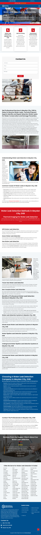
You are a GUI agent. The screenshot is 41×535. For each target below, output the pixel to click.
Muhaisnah (5, 476)
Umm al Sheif (5, 486)
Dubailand (23, 472)
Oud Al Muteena (15, 472)
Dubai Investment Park (25, 485)
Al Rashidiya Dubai (34, 485)
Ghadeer (4, 481)
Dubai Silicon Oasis (25, 478)
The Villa (4, 489)
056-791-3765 (12, 1)
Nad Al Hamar (14, 473)
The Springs (5, 472)
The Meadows (5, 473)
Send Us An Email (7, 525)
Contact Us (24, 515)
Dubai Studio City (24, 473)
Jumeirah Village (15, 489)
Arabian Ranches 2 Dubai (34, 477)
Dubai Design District (25, 489)
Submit (20, 76)
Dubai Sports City (24, 475)
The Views (5, 491)
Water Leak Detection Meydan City (14, 24)
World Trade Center (6, 485)
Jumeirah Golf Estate (6, 475)
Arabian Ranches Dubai (34, 479)
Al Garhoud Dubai (34, 491)
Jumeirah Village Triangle (15, 486)
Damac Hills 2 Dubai (25, 492)
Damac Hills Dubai (25, 494)
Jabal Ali (23, 469)
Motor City (14, 476)
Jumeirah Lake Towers (16, 492)
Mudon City (14, 475)
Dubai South (24, 476)
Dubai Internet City (25, 486)
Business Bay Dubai (25, 498)
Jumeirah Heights (15, 495)
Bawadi (32, 469)
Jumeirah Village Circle (16, 488)
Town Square (5, 488)
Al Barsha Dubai (33, 494)
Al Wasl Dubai (33, 481)
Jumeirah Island (15, 494)
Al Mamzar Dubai (33, 488)
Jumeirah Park (14, 491)
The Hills (4, 494)
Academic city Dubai (34, 495)
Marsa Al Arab (14, 482)
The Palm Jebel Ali (6, 492)
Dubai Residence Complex (24, 480)
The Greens (5, 495)
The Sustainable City (6, 479)
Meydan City (6, 24)
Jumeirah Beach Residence (15, 498)
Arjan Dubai (32, 472)
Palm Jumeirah (14, 469)
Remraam (5, 498)
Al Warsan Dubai (33, 482)
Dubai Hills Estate (24, 488)
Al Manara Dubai (33, 486)
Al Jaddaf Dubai (33, 489)
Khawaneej (5, 482)
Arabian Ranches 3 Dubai (34, 474)
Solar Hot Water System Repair (36, 513)
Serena (4, 497)
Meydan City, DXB (7, 527)
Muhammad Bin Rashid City (16, 479)
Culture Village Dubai (25, 495)
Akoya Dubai (5, 478)
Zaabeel (4, 469)
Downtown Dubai (24, 491)
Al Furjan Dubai (33, 492)
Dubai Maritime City (25, 482)
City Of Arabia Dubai (25, 497)
